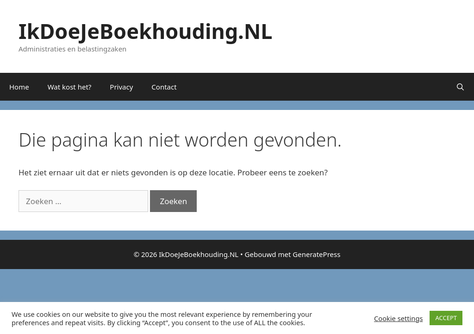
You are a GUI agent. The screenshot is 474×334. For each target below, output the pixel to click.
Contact (163, 86)
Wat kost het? (70, 86)
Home (19, 86)
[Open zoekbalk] (460, 87)
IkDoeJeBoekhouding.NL (146, 31)
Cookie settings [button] (398, 318)
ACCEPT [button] (446, 318)
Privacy (121, 86)
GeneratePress (316, 254)
